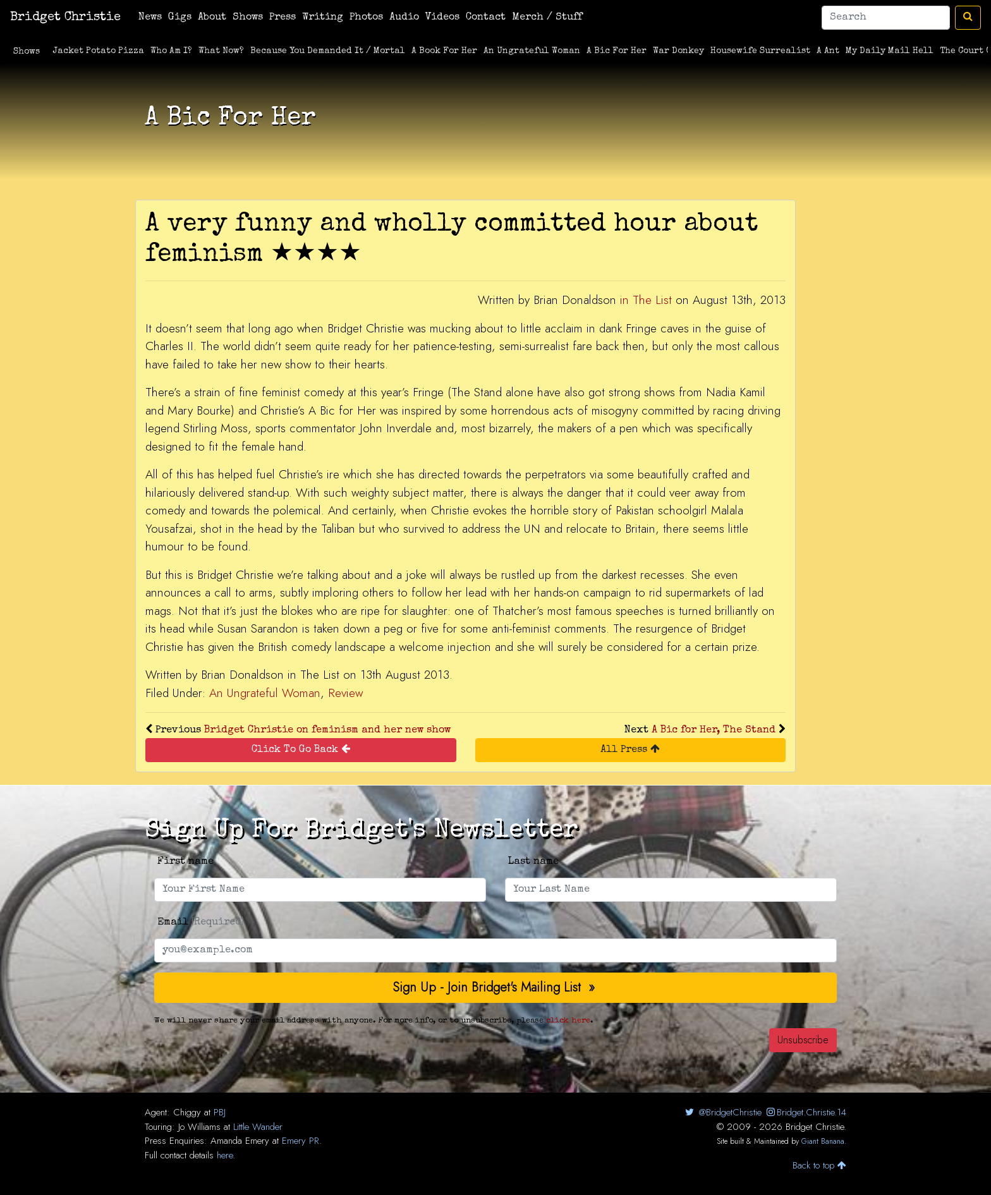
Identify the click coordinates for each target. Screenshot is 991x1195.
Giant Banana (822, 1141)
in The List (646, 299)
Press (282, 18)
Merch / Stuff (547, 18)
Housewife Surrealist (760, 51)
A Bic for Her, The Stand (713, 730)
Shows (248, 18)
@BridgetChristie (722, 1112)
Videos (442, 18)
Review (345, 692)
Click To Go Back (301, 749)
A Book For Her (444, 51)
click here (568, 1021)
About (212, 18)
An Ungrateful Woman (531, 51)
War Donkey (678, 51)
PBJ (220, 1112)
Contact (486, 18)
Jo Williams (199, 1127)
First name (185, 862)
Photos (366, 18)
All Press (630, 749)
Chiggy (187, 1112)
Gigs (180, 18)
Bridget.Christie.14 (805, 1112)
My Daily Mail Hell (889, 51)
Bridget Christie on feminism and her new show (327, 730)
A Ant (828, 51)
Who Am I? (171, 51)
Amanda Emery (239, 1141)
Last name (533, 862)
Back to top (819, 1165)
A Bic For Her (617, 51)
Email (200, 923)
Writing (322, 18)
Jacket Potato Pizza (98, 51)
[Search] (886, 18)
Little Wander (258, 1127)
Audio (404, 18)
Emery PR (300, 1141)
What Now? (221, 51)
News (150, 18)
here (225, 1155)
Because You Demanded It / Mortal (327, 51)
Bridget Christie (65, 17)
